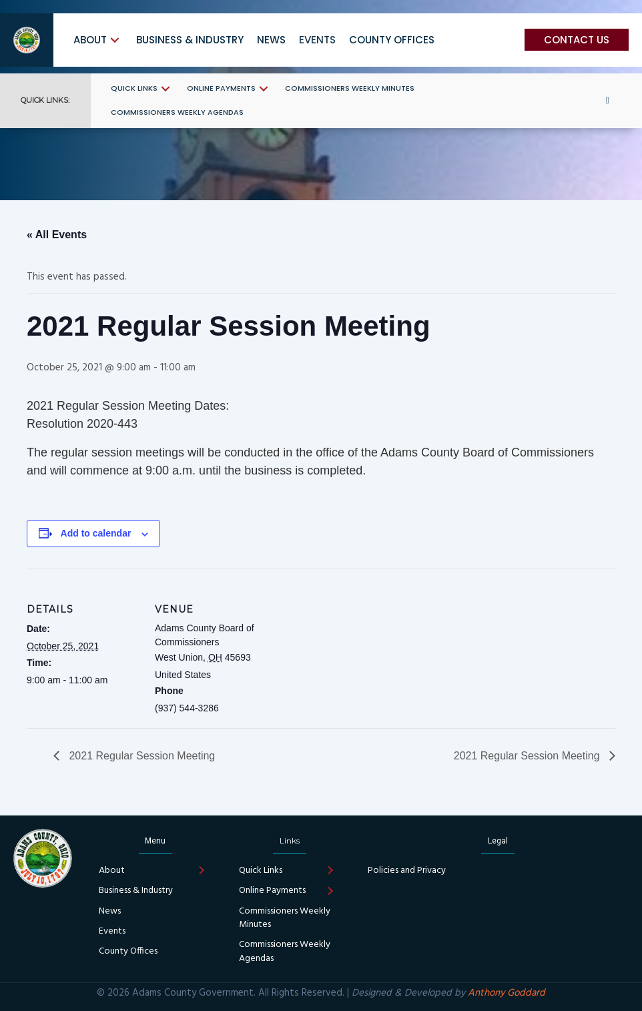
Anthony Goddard (506, 993)
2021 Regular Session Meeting (140, 755)
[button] (115, 40)
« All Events (57, 234)
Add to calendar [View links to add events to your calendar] (96, 533)
